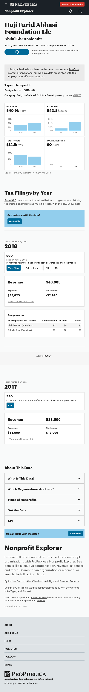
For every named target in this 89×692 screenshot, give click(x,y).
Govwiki (41, 600)
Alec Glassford (34, 581)
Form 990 (10, 200)
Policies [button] (10, 648)
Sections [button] (11, 632)
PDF (47, 267)
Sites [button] (8, 624)
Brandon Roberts (69, 581)
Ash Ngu (49, 581)
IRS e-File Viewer (39, 597)
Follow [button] (10, 656)
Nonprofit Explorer (18, 11)
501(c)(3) (29, 90)
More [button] (8, 664)
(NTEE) (77, 95)
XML (56, 267)
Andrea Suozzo (16, 581)
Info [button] (7, 640)
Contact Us (14, 221)
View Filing (13, 268)
